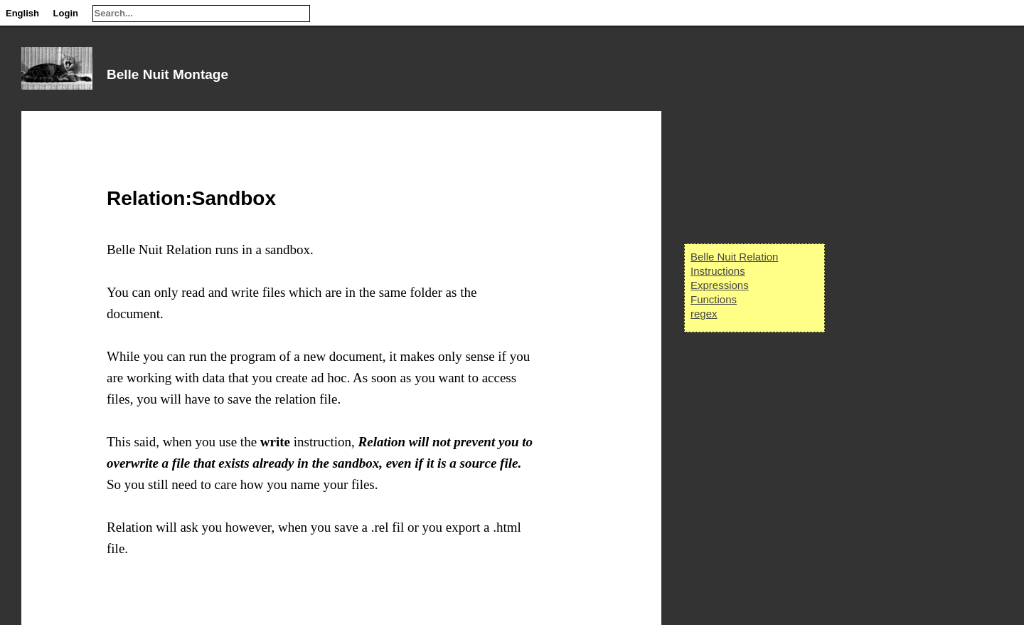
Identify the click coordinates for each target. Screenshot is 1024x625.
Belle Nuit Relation (734, 257)
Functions (713, 299)
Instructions (717, 271)
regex (704, 314)
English (22, 13)
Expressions (719, 285)
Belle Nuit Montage (167, 74)
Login (65, 13)
